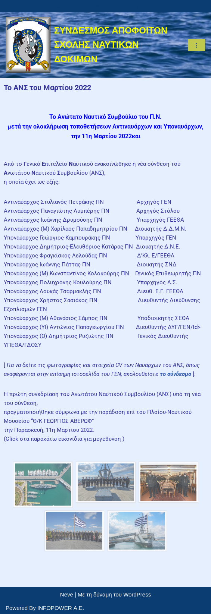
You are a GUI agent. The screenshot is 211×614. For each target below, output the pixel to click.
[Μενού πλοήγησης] (196, 45)
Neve (66, 594)
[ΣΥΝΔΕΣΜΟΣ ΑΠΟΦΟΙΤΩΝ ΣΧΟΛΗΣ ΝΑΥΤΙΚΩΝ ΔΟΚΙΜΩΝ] (91, 45)
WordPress (137, 594)
